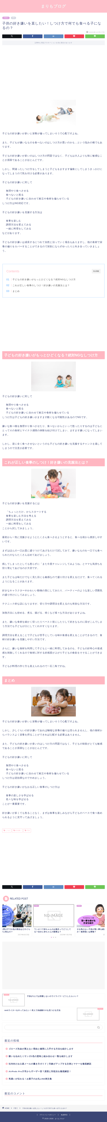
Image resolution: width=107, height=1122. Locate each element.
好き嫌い (18, 830)
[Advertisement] (53, 74)
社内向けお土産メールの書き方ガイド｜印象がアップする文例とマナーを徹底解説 (50, 1064)
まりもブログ (53, 6)
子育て (6, 18)
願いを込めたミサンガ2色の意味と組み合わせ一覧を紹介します (41, 1056)
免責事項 (64, 1115)
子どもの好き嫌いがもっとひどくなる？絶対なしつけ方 (44, 279)
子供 (28, 830)
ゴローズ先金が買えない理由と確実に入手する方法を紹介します (41, 1049)
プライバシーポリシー (47, 1115)
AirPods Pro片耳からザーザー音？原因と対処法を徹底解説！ (40, 1071)
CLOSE (96, 271)
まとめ (16, 291)
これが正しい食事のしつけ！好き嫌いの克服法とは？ (41, 285)
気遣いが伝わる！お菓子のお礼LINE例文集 (30, 1079)
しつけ (7, 830)
